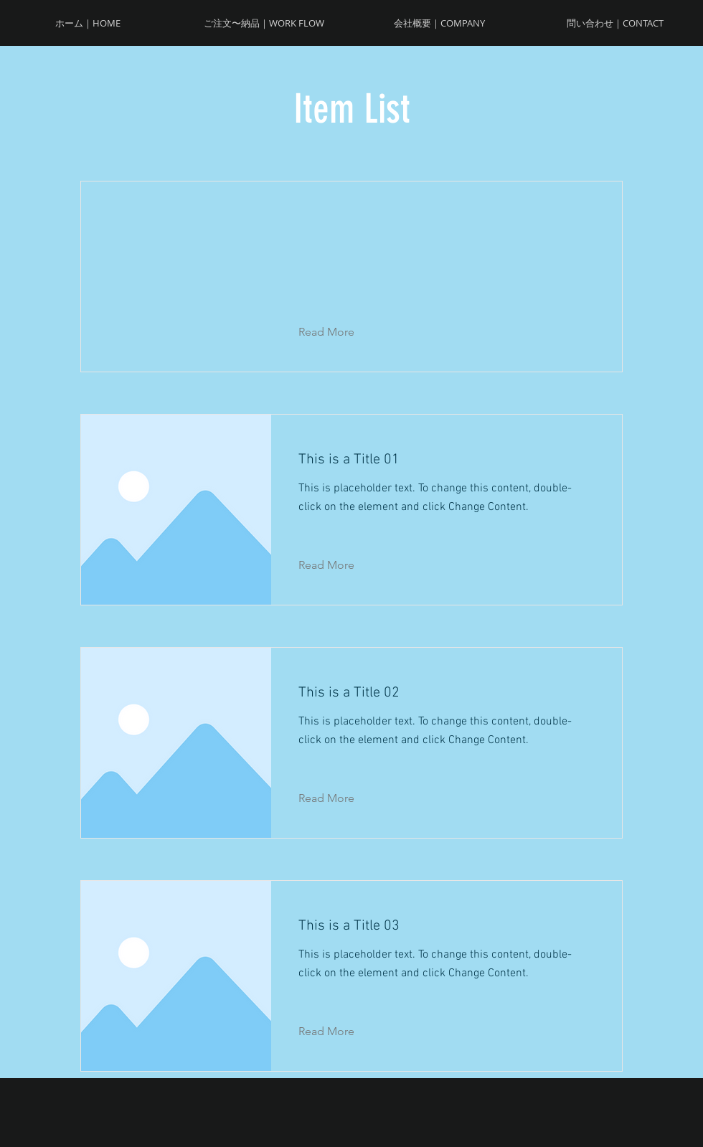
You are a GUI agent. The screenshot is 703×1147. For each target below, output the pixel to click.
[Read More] (337, 565)
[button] (337, 332)
